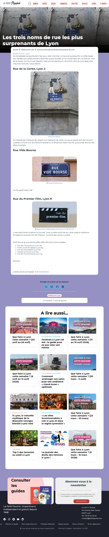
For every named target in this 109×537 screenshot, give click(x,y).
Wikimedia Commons (55, 229)
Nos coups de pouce (29, 524)
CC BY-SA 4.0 (69, 229)
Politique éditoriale (47, 524)
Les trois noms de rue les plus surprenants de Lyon (56, 49)
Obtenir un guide (11, 524)
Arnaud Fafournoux (55, 183)
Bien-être (75, 3)
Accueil (15, 49)
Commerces (63, 3)
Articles (84, 3)
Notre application (94, 524)
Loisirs (53, 3)
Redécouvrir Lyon (27, 49)
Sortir (44, 3)
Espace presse (63, 524)
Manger (35, 3)
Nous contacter (78, 524)
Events (94, 3)
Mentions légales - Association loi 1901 (73, 528)
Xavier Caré (41, 229)
